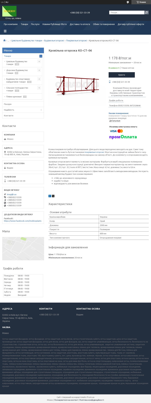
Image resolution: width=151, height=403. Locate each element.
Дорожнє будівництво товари (17, 71)
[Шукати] (146, 12)
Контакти (8, 115)
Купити (121, 75)
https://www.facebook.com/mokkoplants (22, 221)
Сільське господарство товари (17, 89)
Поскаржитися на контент (66, 400)
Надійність (9, 110)
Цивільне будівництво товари (26, 40)
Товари (24, 24)
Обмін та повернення (104, 24)
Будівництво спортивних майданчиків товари (18, 80)
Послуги (35, 24)
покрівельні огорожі (94, 152)
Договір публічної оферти (131, 24)
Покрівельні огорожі (76, 40)
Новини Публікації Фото (55, 24)
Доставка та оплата (80, 24)
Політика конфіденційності (92, 400)
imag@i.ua (11, 194)
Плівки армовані (14, 96)
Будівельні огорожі (54, 40)
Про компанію (11, 24)
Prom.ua (90, 397)
